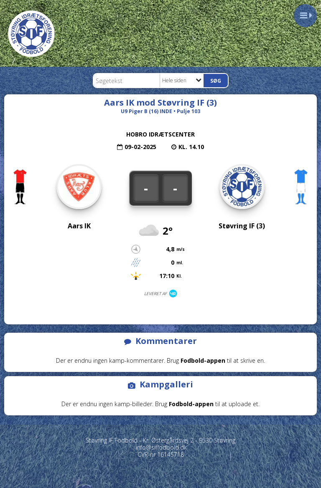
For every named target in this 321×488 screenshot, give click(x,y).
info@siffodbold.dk (161, 447)
